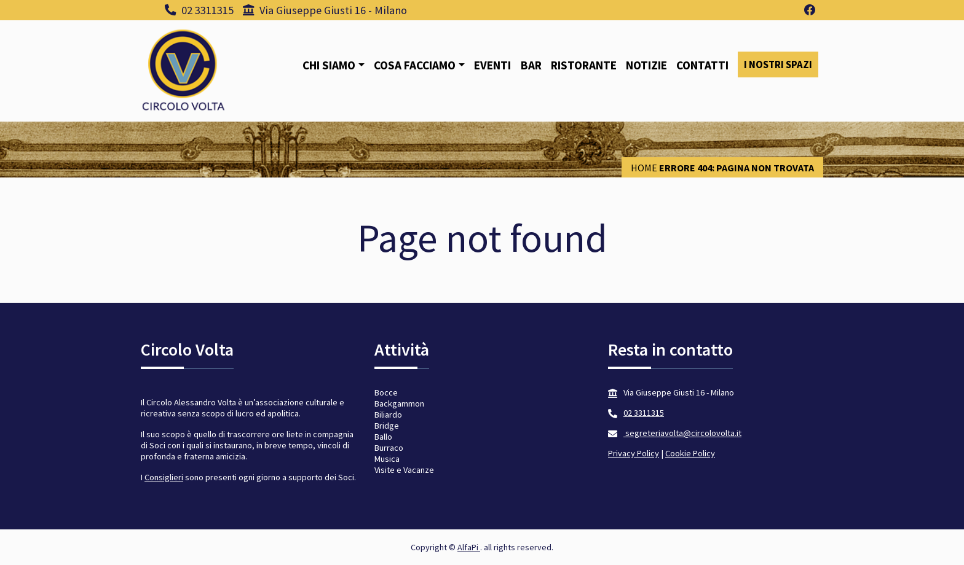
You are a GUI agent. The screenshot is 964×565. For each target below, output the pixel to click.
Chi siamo (328, 65)
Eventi (492, 65)
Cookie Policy (690, 453)
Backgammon (399, 403)
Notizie (646, 65)
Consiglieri (163, 477)
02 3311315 (199, 10)
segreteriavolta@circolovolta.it (682, 432)
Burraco (388, 447)
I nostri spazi (778, 64)
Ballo (383, 436)
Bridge (386, 425)
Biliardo (388, 414)
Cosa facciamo (415, 65)
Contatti (702, 65)
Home (644, 168)
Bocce (386, 392)
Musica (387, 458)
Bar (531, 65)
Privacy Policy (633, 453)
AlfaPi (468, 547)
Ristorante (584, 65)
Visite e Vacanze (404, 469)
